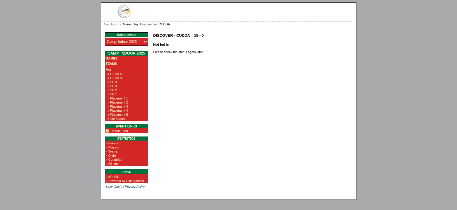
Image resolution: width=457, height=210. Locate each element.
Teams (111, 63)
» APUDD (112, 176)
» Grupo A (115, 74)
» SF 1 (112, 94)
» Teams (112, 151)
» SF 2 (112, 90)
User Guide (114, 186)
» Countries (114, 159)
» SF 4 (112, 82)
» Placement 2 (118, 102)
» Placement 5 (118, 114)
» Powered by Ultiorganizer (125, 181)
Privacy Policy (135, 186)
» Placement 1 (118, 98)
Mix (108, 69)
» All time (112, 163)
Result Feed (119, 131)
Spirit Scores (117, 118)
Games (111, 58)
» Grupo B (115, 78)
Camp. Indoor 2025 (126, 53)
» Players (112, 147)
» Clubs (111, 155)
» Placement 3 (118, 106)
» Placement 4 (118, 110)
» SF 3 (112, 86)
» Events (112, 143)
